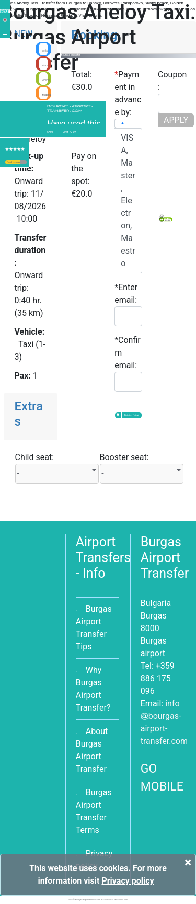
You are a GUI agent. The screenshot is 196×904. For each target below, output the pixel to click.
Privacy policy (127, 881)
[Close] (187, 862)
